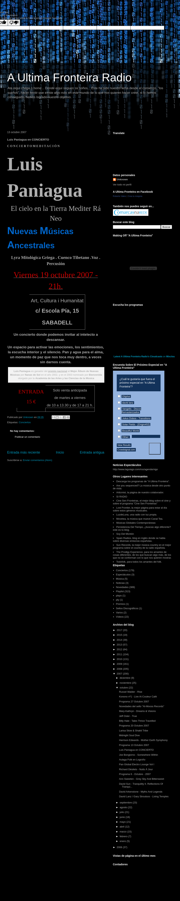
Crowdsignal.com (126, 449)
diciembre (125, 677)
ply (117, 599)
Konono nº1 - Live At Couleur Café (138, 696)
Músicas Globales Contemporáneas (136, 522)
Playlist (120, 591)
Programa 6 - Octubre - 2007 (135, 774)
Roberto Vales (119, 196)
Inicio (60, 452)
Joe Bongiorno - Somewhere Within (138, 754)
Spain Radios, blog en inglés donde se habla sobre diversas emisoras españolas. (139, 539)
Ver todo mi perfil (122, 184)
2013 (120, 644)
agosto (124, 807)
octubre (124, 687)
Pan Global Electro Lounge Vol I (136, 764)
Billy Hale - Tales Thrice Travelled (137, 720)
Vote (155, 449)
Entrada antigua (92, 452)
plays (119, 595)
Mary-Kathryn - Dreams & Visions (137, 711)
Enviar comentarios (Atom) (37, 460)
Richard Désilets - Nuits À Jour (136, 769)
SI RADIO (121, 496)
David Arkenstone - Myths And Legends (140, 791)
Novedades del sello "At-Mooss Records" (141, 706)
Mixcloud (171, 356)
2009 (120, 663)
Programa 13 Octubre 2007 (134, 745)
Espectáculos (123, 574)
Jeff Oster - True (128, 716)
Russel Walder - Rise (130, 691)
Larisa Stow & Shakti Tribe (133, 730)
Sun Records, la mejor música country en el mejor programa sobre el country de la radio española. (142, 546)
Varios (119, 612)
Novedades (122, 587)
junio (123, 817)
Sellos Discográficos (127, 608)
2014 (120, 639)
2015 (120, 634)
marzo (123, 831)
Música (120, 578)
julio (122, 812)
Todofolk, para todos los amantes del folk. (139, 561)
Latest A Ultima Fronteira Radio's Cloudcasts (138, 356)
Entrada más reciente (23, 452)
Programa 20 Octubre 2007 (134, 725)
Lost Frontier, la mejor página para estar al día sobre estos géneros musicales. (140, 509)
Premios (120, 604)
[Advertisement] (74, 115)
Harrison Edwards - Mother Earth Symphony (143, 740)
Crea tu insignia (135, 196)
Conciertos (25, 422)
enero (123, 841)
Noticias (120, 583)
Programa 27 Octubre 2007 (134, 701)
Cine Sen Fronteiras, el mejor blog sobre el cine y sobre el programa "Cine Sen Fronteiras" (142, 502)
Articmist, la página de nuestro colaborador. (140, 492)
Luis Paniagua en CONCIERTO (136, 749)
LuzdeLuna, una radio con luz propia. (136, 514)
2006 (120, 847)
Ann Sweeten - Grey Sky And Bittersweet (141, 778)
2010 (120, 659)
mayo (123, 821)
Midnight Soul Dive (129, 735)
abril (122, 826)
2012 (120, 649)
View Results (124, 445)
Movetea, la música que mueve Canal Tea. (139, 518)
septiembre (126, 802)
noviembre (126, 682)
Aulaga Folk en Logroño (132, 759)
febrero (124, 836)
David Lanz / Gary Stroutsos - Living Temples (144, 796)
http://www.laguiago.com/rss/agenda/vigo (135, 469)
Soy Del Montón (125, 533)
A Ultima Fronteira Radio (69, 77)
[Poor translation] (14, 22)
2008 (120, 668)
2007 (120, 673)
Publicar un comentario (27, 436)
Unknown (122, 179)
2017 (120, 630)
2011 (120, 654)
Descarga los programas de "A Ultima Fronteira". (143, 481)
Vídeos (120, 616)
